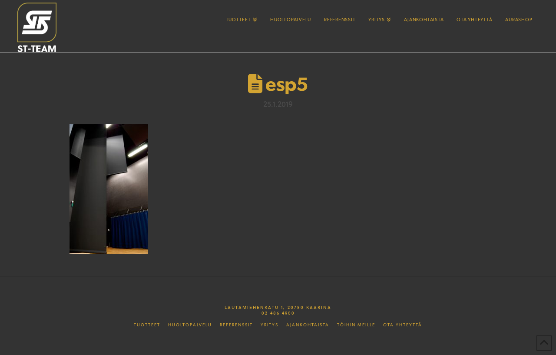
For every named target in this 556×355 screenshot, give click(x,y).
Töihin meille (356, 325)
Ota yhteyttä (402, 325)
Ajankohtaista (307, 325)
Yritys (269, 325)
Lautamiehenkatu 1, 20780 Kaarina (278, 307)
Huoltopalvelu (190, 325)
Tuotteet (147, 325)
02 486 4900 (278, 313)
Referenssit (236, 325)
